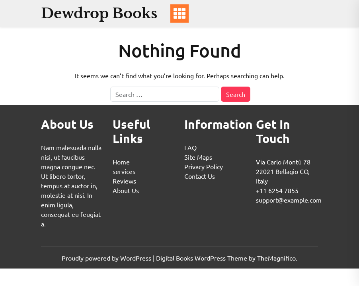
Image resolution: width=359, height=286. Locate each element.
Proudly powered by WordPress (107, 258)
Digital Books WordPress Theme (202, 258)
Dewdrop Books (99, 13)
